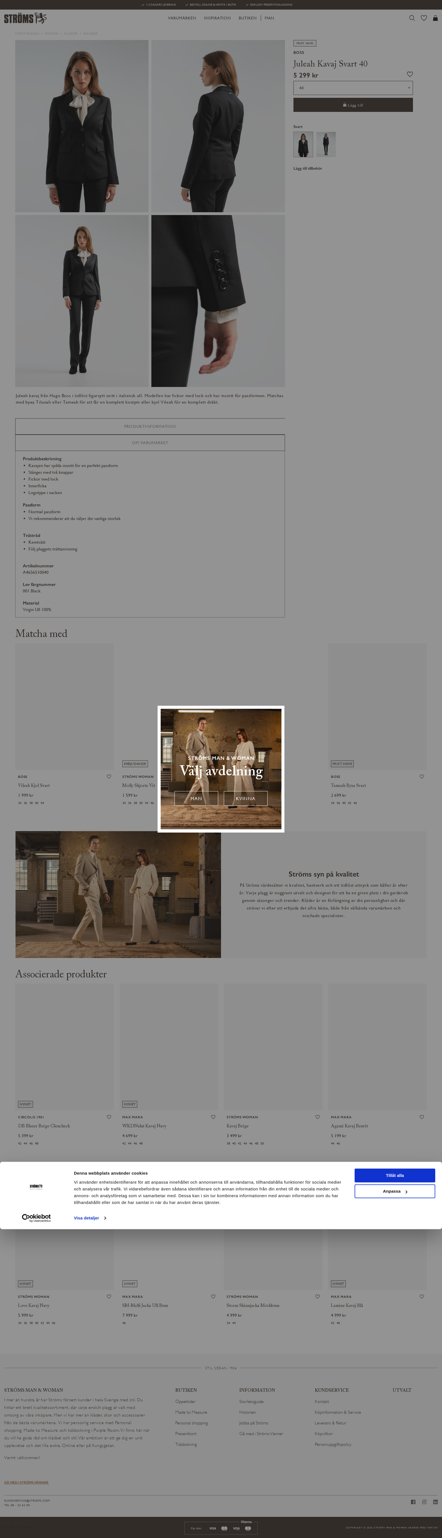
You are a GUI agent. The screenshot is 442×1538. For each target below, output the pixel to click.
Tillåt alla (395, 1484)
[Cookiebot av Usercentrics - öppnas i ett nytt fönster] (36, 1527)
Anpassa (395, 1500)
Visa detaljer (86, 1526)
